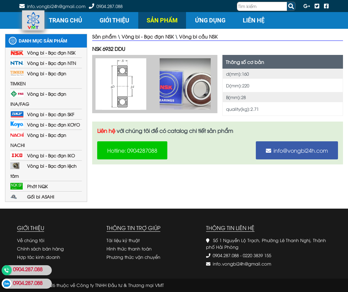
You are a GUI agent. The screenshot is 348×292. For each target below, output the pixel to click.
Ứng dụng (210, 20)
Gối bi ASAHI (40, 197)
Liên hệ (254, 20)
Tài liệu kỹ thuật (123, 240)
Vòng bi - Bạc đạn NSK (51, 53)
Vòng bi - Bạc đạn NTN (51, 63)
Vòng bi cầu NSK (198, 36)
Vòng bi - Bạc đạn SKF (50, 114)
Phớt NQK (37, 186)
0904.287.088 (110, 6)
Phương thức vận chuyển (133, 257)
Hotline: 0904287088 (132, 150)
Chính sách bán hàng (40, 248)
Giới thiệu (114, 20)
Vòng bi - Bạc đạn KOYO (53, 125)
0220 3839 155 (257, 255)
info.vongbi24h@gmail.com (242, 264)
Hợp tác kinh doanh (38, 257)
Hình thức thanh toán (129, 248)
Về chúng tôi (30, 240)
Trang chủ (65, 20)
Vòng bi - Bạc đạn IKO (51, 155)
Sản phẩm (162, 20)
